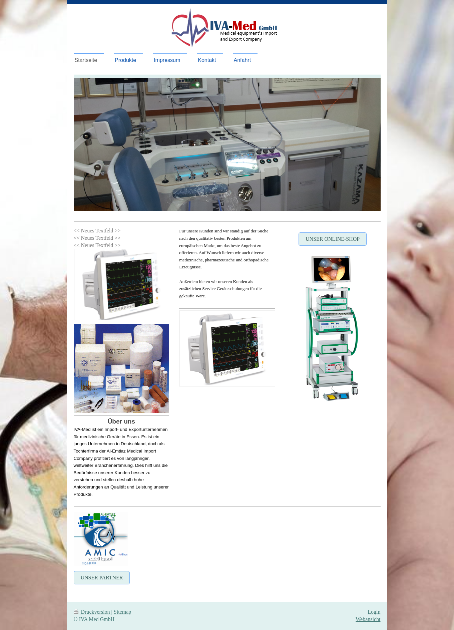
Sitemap (122, 612)
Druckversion (92, 612)
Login (374, 612)
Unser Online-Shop (333, 239)
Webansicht (368, 619)
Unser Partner (102, 577)
